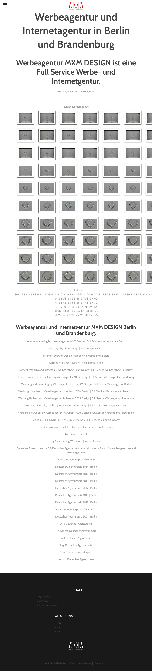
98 (86, 314)
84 (69, 310)
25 (88, 294)
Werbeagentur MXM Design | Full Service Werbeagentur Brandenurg (95, 377)
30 (106, 294)
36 (128, 294)
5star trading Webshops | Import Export (78, 441)
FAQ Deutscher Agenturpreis (76, 538)
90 (96, 310)
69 (91, 302)
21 (74, 294)
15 (55, 294)
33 (117, 294)
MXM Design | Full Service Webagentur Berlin (83, 355)
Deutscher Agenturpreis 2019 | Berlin (76, 502)
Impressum (85, 663)
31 (110, 294)
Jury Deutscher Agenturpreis (76, 545)
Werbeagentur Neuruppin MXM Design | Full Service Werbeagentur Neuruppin (89, 412)
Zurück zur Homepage (76, 106)
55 (73, 298)
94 (68, 314)
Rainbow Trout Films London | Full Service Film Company (81, 427)
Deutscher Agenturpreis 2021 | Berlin (76, 516)
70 (95, 302)
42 (150, 294)
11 (43, 294)
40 (143, 294)
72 (60, 306)
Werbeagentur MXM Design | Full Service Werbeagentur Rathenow (95, 369)
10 (40, 294)
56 (78, 298)
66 (78, 302)
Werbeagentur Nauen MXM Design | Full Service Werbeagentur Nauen (87, 405)
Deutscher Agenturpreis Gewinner (76, 459)
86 (78, 310)
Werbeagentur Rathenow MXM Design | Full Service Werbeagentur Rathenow (89, 398)
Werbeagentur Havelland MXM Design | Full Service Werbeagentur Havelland (89, 391)
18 (64, 294)
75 (73, 306)
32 (113, 294)
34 (120, 294)
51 (56, 298)
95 (72, 314)
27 (95, 294)
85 (73, 310)
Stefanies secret (78, 434)
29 (102, 294)
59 (91, 298)
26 (91, 294)
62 (60, 302)
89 (92, 310)
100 (96, 314)
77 (81, 306)
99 (90, 314)
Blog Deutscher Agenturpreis (76, 552)
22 (77, 294)
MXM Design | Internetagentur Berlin (84, 348)
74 (69, 306)
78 (86, 306)
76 (77, 306)
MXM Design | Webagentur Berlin (85, 362)
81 (55, 310)
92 (59, 314)
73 (65, 306)
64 (69, 302)
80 (95, 306)
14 (52, 294)
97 (81, 314)
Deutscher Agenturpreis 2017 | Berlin (76, 488)
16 (58, 294)
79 (90, 306)
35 (124, 294)
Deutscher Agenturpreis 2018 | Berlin (76, 495)
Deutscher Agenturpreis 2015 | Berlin (76, 473)
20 (71, 294)
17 (61, 294)
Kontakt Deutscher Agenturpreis (76, 559)
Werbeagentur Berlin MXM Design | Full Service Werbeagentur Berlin (92, 384)
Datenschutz (101, 663)
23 (81, 294)
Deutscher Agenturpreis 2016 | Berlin (76, 481)
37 (132, 294)
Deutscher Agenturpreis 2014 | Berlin (76, 466)
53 (64, 298)
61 (56, 302)
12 (46, 294)
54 (69, 298)
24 (84, 294)
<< (71, 290)
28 (99, 294)
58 (86, 298)
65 (73, 302)
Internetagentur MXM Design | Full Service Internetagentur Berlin (88, 341)
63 (64, 302)
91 (56, 314)
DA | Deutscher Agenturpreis (76, 523)
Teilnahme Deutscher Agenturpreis (76, 530)
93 (64, 314)
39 (139, 294)
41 (147, 294)
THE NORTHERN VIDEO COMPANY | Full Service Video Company (82, 419)
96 (77, 314)
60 (96, 298)
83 (64, 310)
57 (82, 298)
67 (82, 302)
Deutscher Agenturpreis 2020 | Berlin (76, 509)
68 (86, 302)
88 (87, 310)
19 (67, 294)
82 (59, 310)
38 (135, 294)
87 (82, 310)
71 (57, 306)
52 (60, 298)
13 (49, 294)
